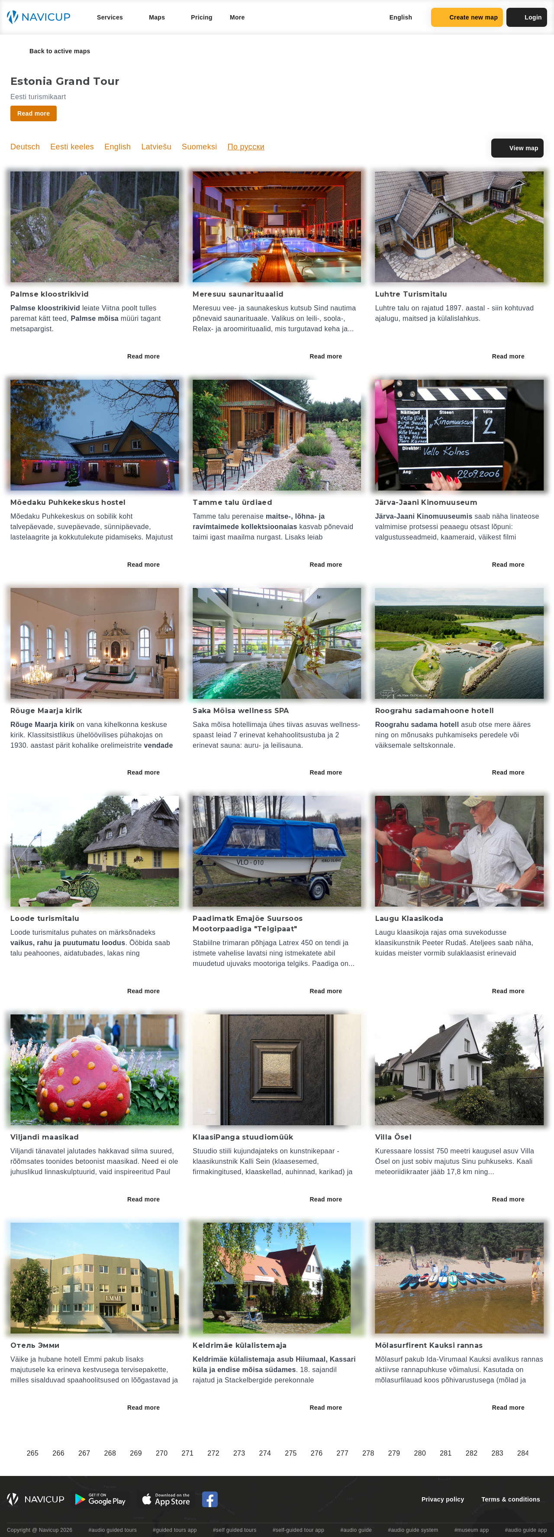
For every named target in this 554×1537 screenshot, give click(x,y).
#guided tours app (175, 1530)
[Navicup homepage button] (41, 17)
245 (264, 1453)
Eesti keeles (72, 146)
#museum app (471, 1530)
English (117, 146)
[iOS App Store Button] (166, 1499)
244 (238, 1453)
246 (289, 1453)
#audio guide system (413, 1530)
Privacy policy (443, 1499)
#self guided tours (235, 1530)
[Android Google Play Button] (100, 1499)
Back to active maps (53, 51)
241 (161, 1453)
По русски (246, 146)
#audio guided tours (113, 1530)
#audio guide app (526, 1530)
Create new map (467, 17)
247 (315, 1453)
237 (57, 1453)
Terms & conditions (511, 1499)
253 (470, 1453)
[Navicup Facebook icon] (210, 1499)
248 (341, 1453)
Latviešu (156, 146)
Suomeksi (199, 146)
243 (212, 1453)
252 (444, 1453)
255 (522, 1453)
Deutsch (25, 146)
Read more (149, 356)
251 (418, 1453)
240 (135, 1453)
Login (527, 17)
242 (186, 1453)
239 (109, 1453)
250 (393, 1453)
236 (32, 1453)
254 (496, 1453)
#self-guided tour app (298, 1530)
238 (83, 1453)
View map (517, 148)
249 (367, 1453)
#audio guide (356, 1530)
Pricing (202, 17)
